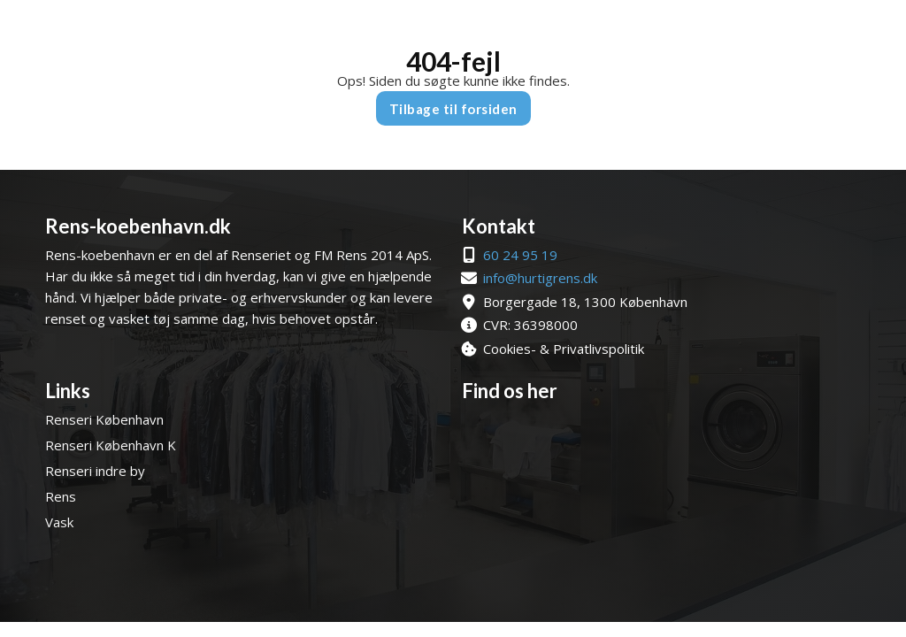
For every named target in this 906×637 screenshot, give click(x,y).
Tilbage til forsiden (453, 109)
